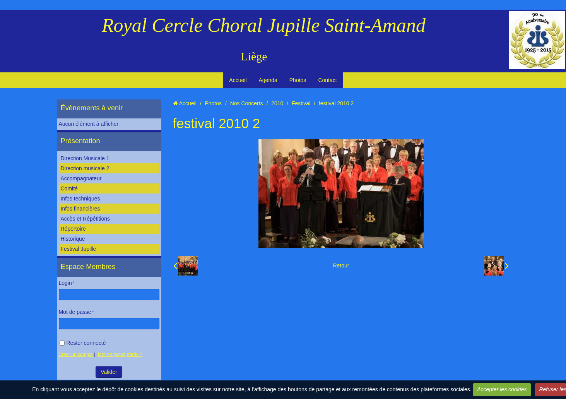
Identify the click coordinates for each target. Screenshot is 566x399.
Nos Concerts (246, 103)
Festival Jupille (78, 249)
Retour (341, 265)
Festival (301, 103)
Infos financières (80, 208)
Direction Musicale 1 (85, 158)
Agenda (268, 80)
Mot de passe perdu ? (120, 354)
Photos (297, 80)
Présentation (80, 141)
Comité (69, 188)
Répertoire (73, 229)
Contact (327, 80)
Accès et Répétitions (85, 219)
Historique (73, 239)
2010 (277, 103)
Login (65, 283)
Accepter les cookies (502, 389)
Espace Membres (88, 267)
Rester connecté (83, 343)
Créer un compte (76, 354)
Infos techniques (80, 198)
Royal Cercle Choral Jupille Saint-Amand (264, 25)
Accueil (237, 80)
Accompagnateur (81, 178)
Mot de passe (75, 312)
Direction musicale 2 (85, 168)
